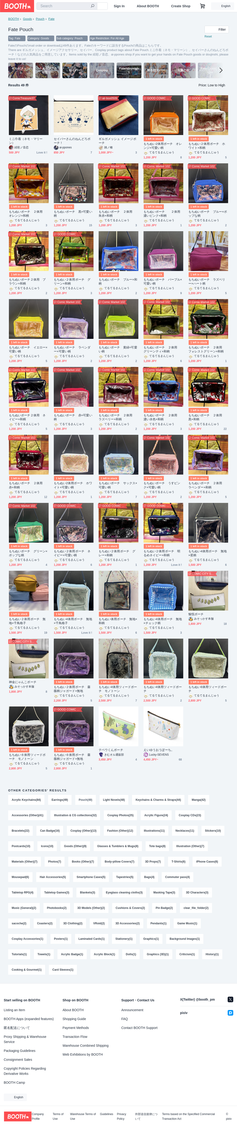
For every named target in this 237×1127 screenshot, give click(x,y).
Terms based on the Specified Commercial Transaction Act (188, 1116)
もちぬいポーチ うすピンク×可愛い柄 (162, 485)
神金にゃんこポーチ (22, 682)
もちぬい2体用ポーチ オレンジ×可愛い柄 (163, 146)
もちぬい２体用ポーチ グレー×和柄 (117, 553)
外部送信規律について (146, 1116)
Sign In (119, 6)
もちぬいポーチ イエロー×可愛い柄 (28, 349)
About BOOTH (148, 6)
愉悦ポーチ (196, 614)
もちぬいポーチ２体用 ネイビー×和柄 (27, 417)
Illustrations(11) (154, 830)
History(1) (212, 954)
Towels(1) (43, 954)
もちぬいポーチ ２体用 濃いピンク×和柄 (163, 213)
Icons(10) (47, 846)
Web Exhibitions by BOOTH (83, 1054)
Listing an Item (14, 1010)
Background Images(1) (185, 938)
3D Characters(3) (197, 892)
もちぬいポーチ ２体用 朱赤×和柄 (117, 213)
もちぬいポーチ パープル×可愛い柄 (163, 281)
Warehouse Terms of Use (83, 1116)
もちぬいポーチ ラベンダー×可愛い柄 (72, 349)
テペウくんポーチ (111, 750)
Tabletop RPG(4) (22, 892)
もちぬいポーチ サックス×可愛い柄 (118, 485)
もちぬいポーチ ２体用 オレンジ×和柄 (27, 213)
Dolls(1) (131, 954)
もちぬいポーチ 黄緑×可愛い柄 (118, 349)
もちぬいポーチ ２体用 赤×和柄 (27, 485)
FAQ (124, 1019)
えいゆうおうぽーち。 (159, 750)
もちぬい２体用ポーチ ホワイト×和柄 (206, 146)
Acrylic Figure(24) (156, 815)
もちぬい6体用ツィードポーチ (207, 689)
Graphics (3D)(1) (158, 954)
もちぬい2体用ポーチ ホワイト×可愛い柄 (73, 485)
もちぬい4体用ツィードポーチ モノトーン (118, 689)
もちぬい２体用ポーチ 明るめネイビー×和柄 (162, 553)
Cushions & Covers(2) (130, 908)
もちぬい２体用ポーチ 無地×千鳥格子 (27, 621)
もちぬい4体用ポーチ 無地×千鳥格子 (73, 621)
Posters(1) (61, 938)
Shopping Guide (74, 1019)
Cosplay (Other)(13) (83, 830)
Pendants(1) (159, 923)
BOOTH (13, 19)
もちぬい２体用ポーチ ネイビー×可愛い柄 (72, 553)
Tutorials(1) (19, 954)
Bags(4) (149, 877)
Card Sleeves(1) (62, 969)
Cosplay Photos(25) (120, 815)
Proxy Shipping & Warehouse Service (25, 1039)
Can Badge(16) (50, 830)
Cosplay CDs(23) (190, 815)
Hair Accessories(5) (53, 877)
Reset (208, 36)
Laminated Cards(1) (92, 938)
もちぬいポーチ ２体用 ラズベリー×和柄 (117, 417)
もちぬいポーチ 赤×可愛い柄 (73, 417)
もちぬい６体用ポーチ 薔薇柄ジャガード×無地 (72, 757)
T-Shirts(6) (178, 861)
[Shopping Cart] (203, 6)
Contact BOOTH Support (139, 1028)
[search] (92, 6)
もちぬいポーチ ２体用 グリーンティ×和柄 (162, 349)
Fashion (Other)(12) (120, 830)
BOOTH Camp (14, 1082)
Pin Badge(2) (164, 908)
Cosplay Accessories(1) (27, 938)
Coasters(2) (45, 923)
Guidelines (106, 1114)
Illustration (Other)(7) (190, 846)
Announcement (132, 1010)
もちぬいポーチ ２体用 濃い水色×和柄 (162, 417)
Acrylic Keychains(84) (26, 799)
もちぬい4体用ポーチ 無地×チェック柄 (163, 621)
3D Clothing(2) (73, 923)
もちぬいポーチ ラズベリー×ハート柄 (206, 281)
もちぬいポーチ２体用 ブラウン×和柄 (27, 281)
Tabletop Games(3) (56, 892)
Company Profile (38, 1116)
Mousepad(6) (20, 877)
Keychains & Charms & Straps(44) (158, 799)
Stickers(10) (213, 830)
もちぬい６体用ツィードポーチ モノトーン (27, 757)
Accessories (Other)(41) (27, 815)
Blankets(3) (87, 892)
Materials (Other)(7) (24, 861)
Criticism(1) (187, 954)
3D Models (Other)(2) (91, 908)
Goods (27, 19)
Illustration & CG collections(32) (75, 815)
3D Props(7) (153, 861)
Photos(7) (54, 861)
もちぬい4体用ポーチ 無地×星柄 (207, 553)
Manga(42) (198, 799)
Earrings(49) (60, 799)
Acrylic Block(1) (104, 954)
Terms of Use (58, 1116)
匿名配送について (17, 1028)
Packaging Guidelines (19, 1051)
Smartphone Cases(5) (91, 877)
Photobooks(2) (57, 908)
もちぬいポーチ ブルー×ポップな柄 (207, 213)
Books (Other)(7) (83, 861)
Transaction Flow (75, 1037)
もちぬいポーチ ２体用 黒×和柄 (206, 417)
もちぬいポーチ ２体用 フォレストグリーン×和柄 (206, 349)
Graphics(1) (151, 938)
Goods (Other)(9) (75, 846)
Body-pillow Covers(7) (119, 861)
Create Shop (180, 6)
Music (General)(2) (24, 908)
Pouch (40, 19)
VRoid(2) (99, 923)
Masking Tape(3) (164, 892)
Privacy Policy (121, 1116)
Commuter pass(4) (177, 877)
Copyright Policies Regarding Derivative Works (25, 1071)
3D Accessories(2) (127, 923)
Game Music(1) (187, 923)
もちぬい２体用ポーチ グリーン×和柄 (72, 281)
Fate (51, 19)
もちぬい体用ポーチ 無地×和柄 (118, 621)
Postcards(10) (21, 846)
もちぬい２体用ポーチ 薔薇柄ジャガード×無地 (72, 689)
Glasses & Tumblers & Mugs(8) (117, 846)
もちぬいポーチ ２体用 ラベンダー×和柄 (206, 485)
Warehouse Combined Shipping (86, 1045)
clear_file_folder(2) (195, 908)
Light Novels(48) (114, 799)
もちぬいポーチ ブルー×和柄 (118, 281)
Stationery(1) (124, 938)
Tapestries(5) (124, 877)
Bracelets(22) (20, 830)
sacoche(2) (19, 923)
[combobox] (66, 6)
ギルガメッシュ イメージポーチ (117, 141)
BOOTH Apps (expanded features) (29, 1019)
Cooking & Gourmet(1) (27, 969)
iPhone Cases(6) (207, 861)
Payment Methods (76, 1028)
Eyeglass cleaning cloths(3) (124, 892)
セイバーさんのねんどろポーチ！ (72, 141)
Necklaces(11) (185, 830)
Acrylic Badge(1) (72, 954)
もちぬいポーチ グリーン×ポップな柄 (28, 553)
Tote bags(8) (157, 846)
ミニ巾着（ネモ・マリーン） (26, 141)
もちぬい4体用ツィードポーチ (163, 689)
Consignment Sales (18, 1059)
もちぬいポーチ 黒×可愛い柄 (73, 213)
